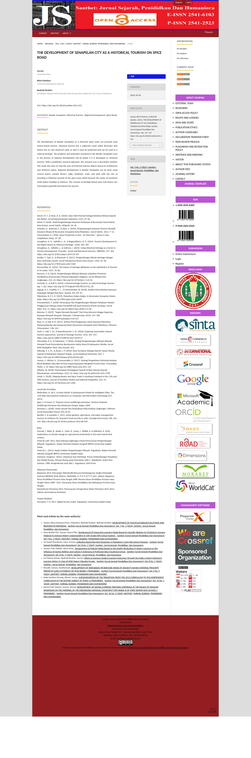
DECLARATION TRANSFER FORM (192, 137)
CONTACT (180, 178)
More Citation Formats (142, 145)
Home (40, 43)
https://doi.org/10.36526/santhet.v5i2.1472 (62, 105)
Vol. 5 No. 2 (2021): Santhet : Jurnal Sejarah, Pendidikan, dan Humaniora (90, 43)
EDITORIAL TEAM (184, 103)
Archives (55, 33)
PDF (132, 76)
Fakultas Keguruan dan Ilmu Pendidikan (125, 625)
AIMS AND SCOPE (184, 122)
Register (178, 2)
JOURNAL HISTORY (185, 174)
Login (188, 2)
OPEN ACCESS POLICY (186, 112)
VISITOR (179, 159)
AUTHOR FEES (182, 169)
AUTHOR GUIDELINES (186, 132)
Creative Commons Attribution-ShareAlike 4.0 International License (157, 647)
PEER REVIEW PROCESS (187, 141)
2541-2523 (188, 225)
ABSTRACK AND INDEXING (189, 154)
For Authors (182, 53)
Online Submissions (185, 254)
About (66, 33)
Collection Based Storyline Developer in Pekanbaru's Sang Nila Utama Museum (112, 542)
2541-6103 (188, 205)
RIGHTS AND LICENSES (187, 117)
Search (209, 32)
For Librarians (182, 58)
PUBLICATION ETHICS (186, 127)
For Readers (182, 48)
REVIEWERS (181, 108)
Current (43, 33)
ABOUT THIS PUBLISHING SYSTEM (193, 164)
